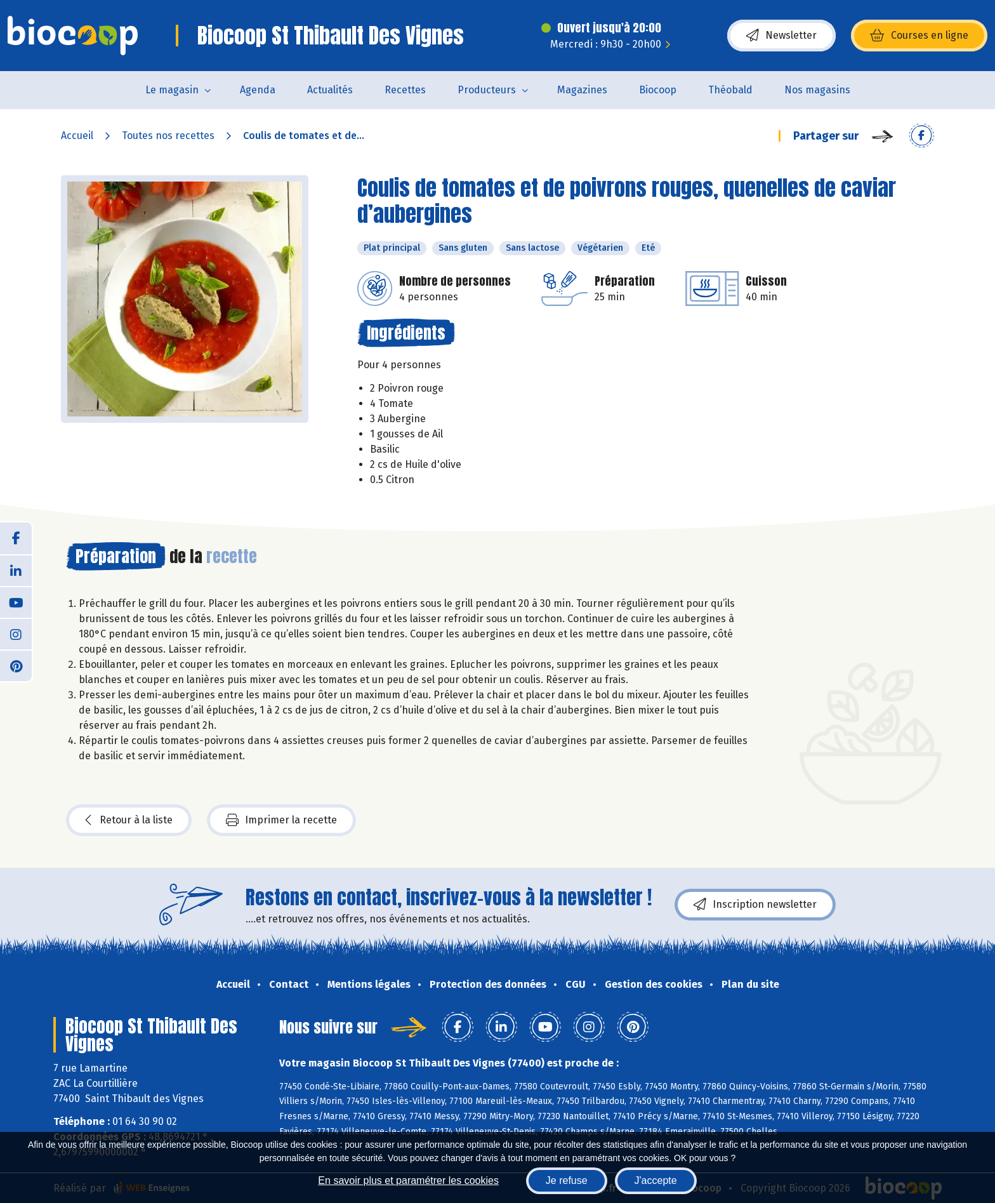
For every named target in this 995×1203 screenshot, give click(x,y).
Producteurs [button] (487, 90)
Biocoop (657, 90)
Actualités (330, 90)
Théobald (730, 90)
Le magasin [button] (172, 90)
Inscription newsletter (755, 904)
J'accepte (656, 1180)
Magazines (582, 90)
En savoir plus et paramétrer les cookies (408, 1180)
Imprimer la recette (281, 820)
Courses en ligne (919, 35)
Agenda (257, 90)
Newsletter (781, 35)
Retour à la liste (129, 820)
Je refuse (567, 1180)
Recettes (405, 90)
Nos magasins (817, 90)
